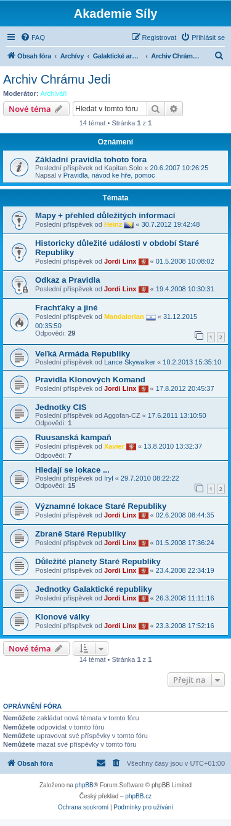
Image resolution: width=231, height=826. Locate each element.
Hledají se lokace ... (72, 469)
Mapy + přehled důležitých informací (105, 215)
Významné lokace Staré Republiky (100, 506)
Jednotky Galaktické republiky (93, 589)
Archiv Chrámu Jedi (57, 79)
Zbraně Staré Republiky (80, 533)
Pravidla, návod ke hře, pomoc (109, 175)
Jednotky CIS (61, 407)
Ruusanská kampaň (73, 437)
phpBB (84, 785)
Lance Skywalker (129, 362)
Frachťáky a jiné (66, 307)
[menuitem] (32, 37)
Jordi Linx (120, 261)
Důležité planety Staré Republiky (98, 561)
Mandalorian (124, 316)
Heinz (113, 224)
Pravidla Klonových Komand (90, 379)
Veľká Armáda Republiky (82, 353)
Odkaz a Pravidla (67, 280)
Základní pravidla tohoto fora (91, 159)
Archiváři (54, 93)
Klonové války (62, 616)
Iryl (108, 478)
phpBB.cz (138, 796)
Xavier (114, 446)
